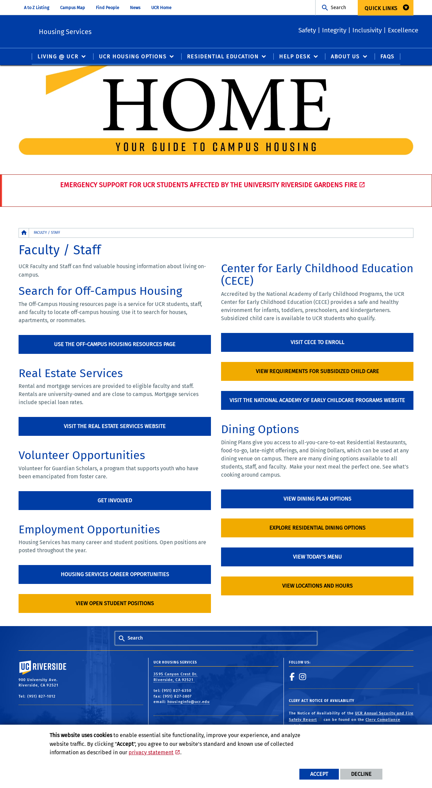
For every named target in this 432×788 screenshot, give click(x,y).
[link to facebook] (292, 677)
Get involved (115, 501)
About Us (345, 57)
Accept (319, 774)
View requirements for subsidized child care (317, 371)
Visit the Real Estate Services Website (115, 426)
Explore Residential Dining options (317, 528)
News (135, 7)
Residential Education (223, 57)
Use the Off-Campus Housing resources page (115, 344)
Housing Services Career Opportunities (115, 574)
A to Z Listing (36, 7)
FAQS (387, 57)
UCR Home (161, 7)
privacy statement (151, 752)
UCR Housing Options (132, 57)
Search (338, 7)
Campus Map (72, 7)
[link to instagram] (302, 677)
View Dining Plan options (317, 499)
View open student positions (115, 603)
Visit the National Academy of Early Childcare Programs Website (317, 400)
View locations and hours (317, 586)
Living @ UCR (57, 57)
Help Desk (294, 57)
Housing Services (109, 30)
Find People (107, 7)
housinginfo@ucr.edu (188, 702)
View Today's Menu (317, 557)
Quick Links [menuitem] (381, 8)
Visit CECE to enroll (317, 342)
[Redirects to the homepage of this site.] (24, 233)
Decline (361, 774)
